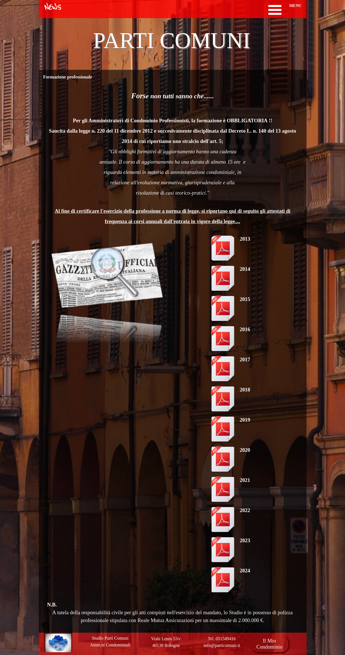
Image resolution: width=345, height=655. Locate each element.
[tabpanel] (172, 157)
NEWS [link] (52, 7)
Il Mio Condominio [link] (269, 644)
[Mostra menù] (275, 10)
